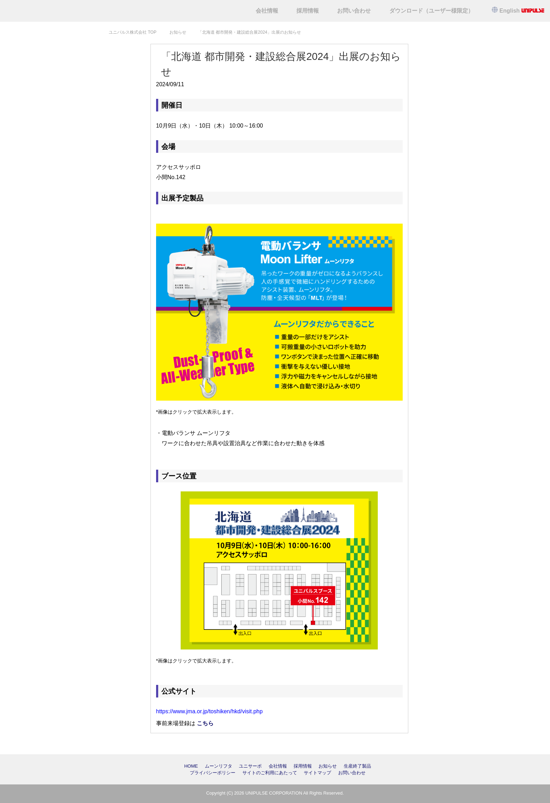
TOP (132, 32)
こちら (205, 723)
